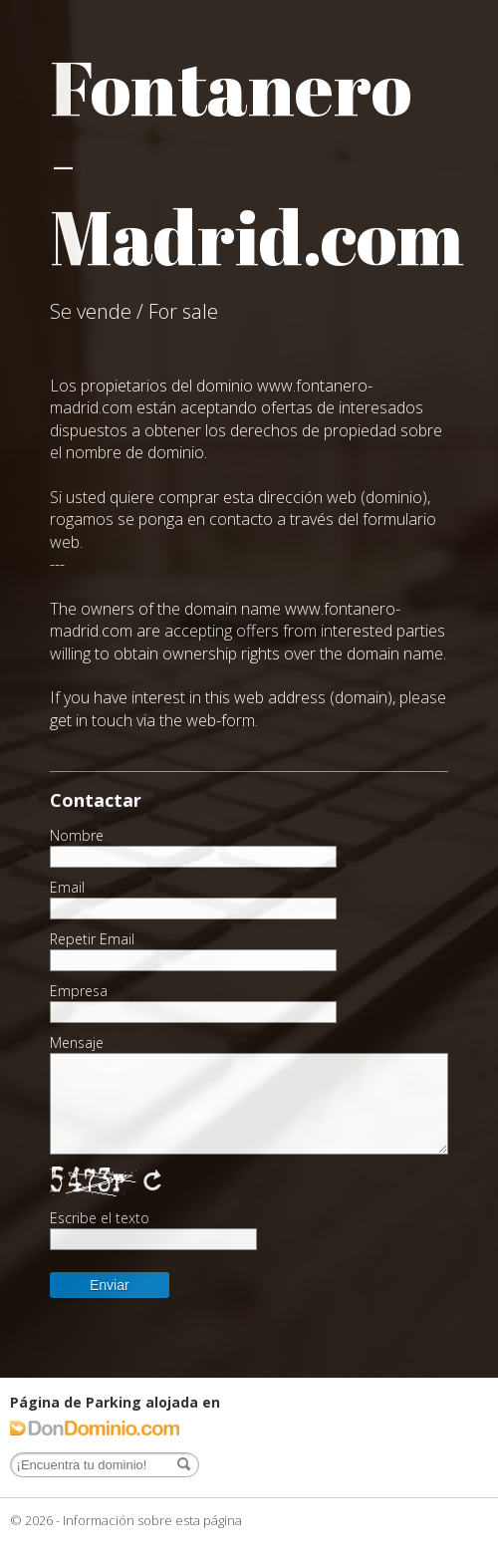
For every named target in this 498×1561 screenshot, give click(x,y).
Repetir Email (92, 939)
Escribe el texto (99, 1218)
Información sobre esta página (152, 1520)
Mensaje (77, 1043)
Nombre (77, 836)
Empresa (79, 991)
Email (67, 888)
